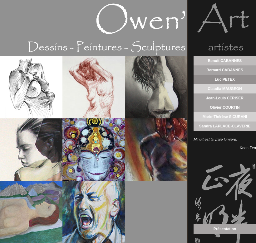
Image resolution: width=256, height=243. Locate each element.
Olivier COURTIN (224, 107)
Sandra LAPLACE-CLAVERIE (224, 126)
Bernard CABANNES (224, 70)
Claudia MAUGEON (225, 89)
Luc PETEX (225, 79)
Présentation (225, 229)
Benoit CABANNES (225, 61)
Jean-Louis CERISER (225, 98)
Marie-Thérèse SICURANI (225, 117)
